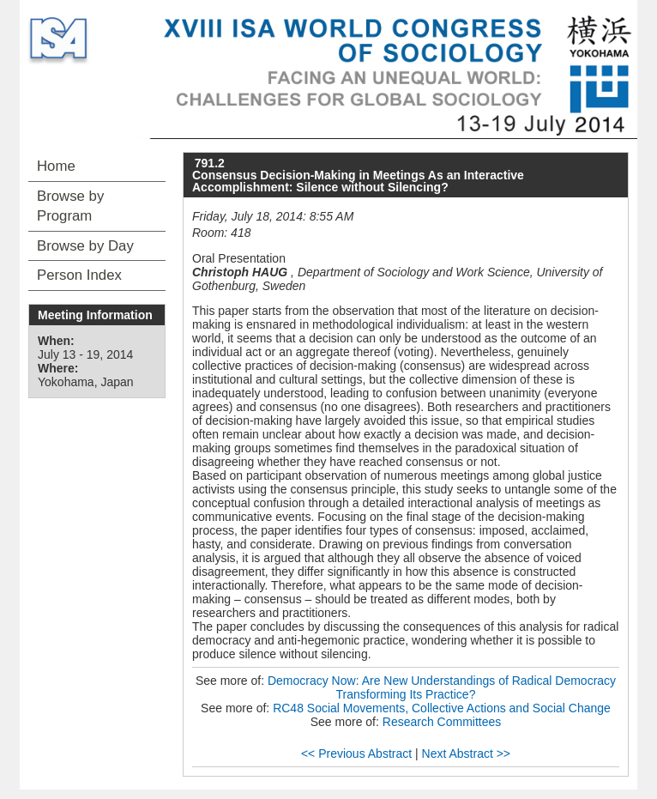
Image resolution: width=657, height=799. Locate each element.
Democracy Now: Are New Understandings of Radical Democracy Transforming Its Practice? (442, 687)
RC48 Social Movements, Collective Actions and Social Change (442, 708)
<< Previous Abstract (356, 753)
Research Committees (442, 722)
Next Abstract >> (466, 753)
